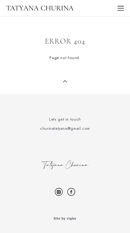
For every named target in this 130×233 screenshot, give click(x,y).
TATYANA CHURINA (40, 8)
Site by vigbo (65, 218)
